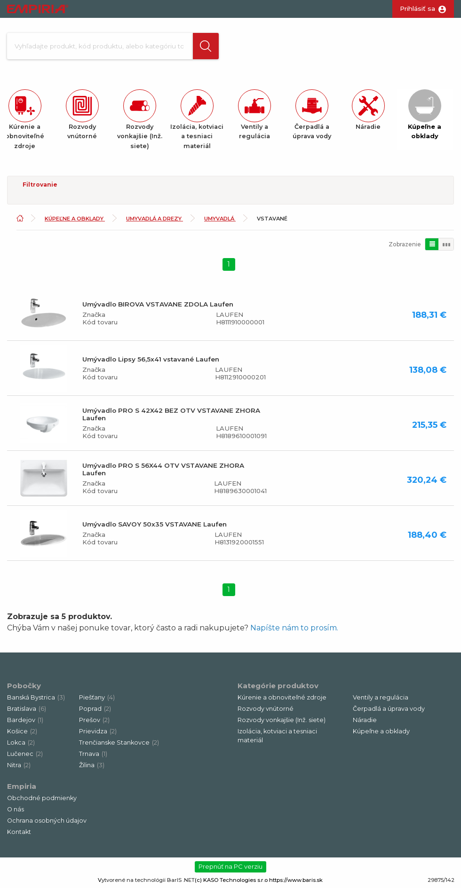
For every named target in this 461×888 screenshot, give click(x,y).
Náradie (365, 719)
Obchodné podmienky (42, 798)
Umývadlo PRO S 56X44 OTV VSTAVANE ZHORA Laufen (163, 469)
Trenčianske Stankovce (119, 742)
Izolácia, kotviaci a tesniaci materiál (277, 736)
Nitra (19, 765)
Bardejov (25, 719)
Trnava (93, 753)
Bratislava (26, 708)
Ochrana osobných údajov (47, 820)
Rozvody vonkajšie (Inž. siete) (282, 719)
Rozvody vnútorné (266, 708)
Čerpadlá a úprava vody (389, 708)
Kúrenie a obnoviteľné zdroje (282, 697)
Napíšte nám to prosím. (294, 627)
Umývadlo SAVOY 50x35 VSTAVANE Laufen (154, 524)
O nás (15, 809)
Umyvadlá (220, 218)
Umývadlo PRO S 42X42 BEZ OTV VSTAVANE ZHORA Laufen (171, 414)
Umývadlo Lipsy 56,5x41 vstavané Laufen (150, 359)
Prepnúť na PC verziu (230, 867)
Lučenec (25, 753)
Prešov (94, 719)
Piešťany (97, 697)
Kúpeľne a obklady (75, 218)
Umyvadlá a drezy (154, 218)
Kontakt (19, 831)
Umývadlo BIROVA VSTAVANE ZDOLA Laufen (157, 304)
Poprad (95, 708)
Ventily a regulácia (380, 697)
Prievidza (98, 731)
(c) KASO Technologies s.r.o (231, 880)
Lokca (21, 742)
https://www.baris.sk (296, 880)
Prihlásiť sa (417, 8)
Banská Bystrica (36, 697)
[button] (204, 46)
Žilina (91, 765)
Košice (22, 731)
